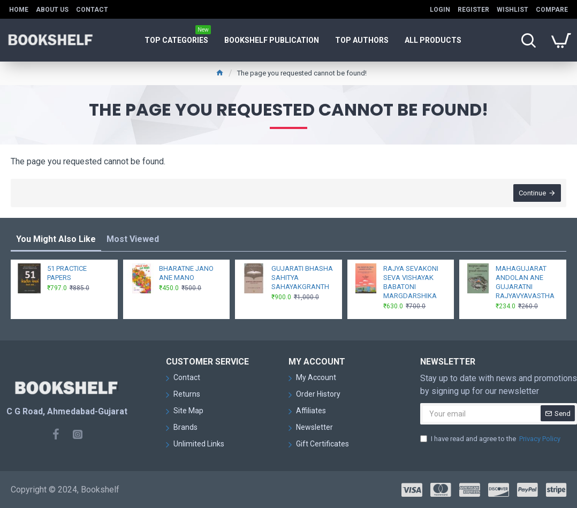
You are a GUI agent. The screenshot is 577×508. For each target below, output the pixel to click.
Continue (532, 193)
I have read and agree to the (491, 439)
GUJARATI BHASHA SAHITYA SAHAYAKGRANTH (302, 277)
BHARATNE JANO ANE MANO (186, 273)
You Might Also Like (56, 239)
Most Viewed (133, 239)
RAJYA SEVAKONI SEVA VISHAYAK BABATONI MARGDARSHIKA (410, 282)
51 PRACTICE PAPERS (67, 273)
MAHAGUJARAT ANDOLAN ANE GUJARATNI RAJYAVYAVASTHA (525, 282)
